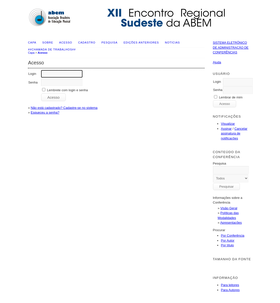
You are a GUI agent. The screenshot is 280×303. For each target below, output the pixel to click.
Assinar (226, 128)
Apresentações (231, 222)
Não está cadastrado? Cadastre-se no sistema (64, 108)
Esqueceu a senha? (45, 112)
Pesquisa (109, 42)
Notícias (172, 42)
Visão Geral (228, 208)
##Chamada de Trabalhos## (51, 49)
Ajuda (217, 62)
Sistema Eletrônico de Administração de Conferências (230, 47)
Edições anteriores (141, 42)
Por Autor (227, 240)
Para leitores (230, 285)
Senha (217, 90)
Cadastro (86, 42)
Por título (227, 245)
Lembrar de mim (231, 97)
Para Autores (230, 290)
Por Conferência (232, 235)
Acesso (65, 42)
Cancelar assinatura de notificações (234, 133)
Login (217, 82)
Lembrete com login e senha (67, 90)
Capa (32, 42)
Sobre (47, 42)
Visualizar (228, 124)
